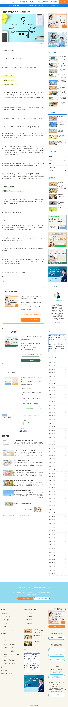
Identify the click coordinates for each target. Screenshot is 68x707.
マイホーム (29, 613)
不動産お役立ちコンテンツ (31, 609)
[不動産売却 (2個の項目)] (58, 351)
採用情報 (3, 634)
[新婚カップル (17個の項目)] (62, 344)
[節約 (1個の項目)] (64, 351)
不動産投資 (29, 616)
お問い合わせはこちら (41, 598)
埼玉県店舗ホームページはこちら (56, 676)
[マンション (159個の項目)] (62, 335)
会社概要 (6, 620)
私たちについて (5, 613)
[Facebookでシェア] (18, 423)
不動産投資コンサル (9, 663)
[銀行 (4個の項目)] (57, 349)
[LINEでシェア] (29, 423)
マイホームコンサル (9, 647)
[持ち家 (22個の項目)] (56, 344)
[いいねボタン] (3, 281)
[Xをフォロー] (23, 431)
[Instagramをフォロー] (26, 431)
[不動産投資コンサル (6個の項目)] (60, 347)
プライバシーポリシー (7, 674)
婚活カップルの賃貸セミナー (11, 660)
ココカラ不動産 (57, 300)
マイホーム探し (8, 640)
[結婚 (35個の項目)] (64, 342)
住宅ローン (30, 415)
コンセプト (7, 616)
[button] (39, 423)
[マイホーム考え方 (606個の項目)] (53, 335)
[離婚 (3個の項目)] (63, 349)
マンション (18, 415)
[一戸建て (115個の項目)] (59, 338)
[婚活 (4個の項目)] (51, 349)
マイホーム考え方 (11, 415)
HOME (3, 609)
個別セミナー (4, 667)
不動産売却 (29, 620)
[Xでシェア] (7, 423)
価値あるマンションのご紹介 (56, 659)
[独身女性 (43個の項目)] (51, 342)
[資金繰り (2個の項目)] (51, 351)
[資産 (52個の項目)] (60, 340)
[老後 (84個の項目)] (50, 340)
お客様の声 (29, 623)
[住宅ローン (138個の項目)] (51, 338)
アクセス (6, 623)
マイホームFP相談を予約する (31, 360)
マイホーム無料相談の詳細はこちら (30, 314)
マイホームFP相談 (9, 651)
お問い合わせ (4, 670)
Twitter (57, 650)
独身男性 (5, 417)
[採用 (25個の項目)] (50, 344)
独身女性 (36, 415)
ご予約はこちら (25, 598)
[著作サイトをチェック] (20, 431)
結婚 (9, 417)
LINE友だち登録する (30, 408)
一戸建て (25, 415)
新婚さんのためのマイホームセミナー (12, 655)
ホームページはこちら (56, 695)
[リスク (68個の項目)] (55, 340)
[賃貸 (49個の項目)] (64, 340)
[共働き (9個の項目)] (51, 347)
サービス (3, 637)
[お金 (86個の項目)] (64, 338)
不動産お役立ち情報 (56, 654)
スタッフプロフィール (10, 630)
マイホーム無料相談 (9, 644)
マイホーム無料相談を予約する (30, 320)
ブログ (4, 415)
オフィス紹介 (7, 627)
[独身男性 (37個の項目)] (58, 342)
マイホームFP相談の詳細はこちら (30, 355)
